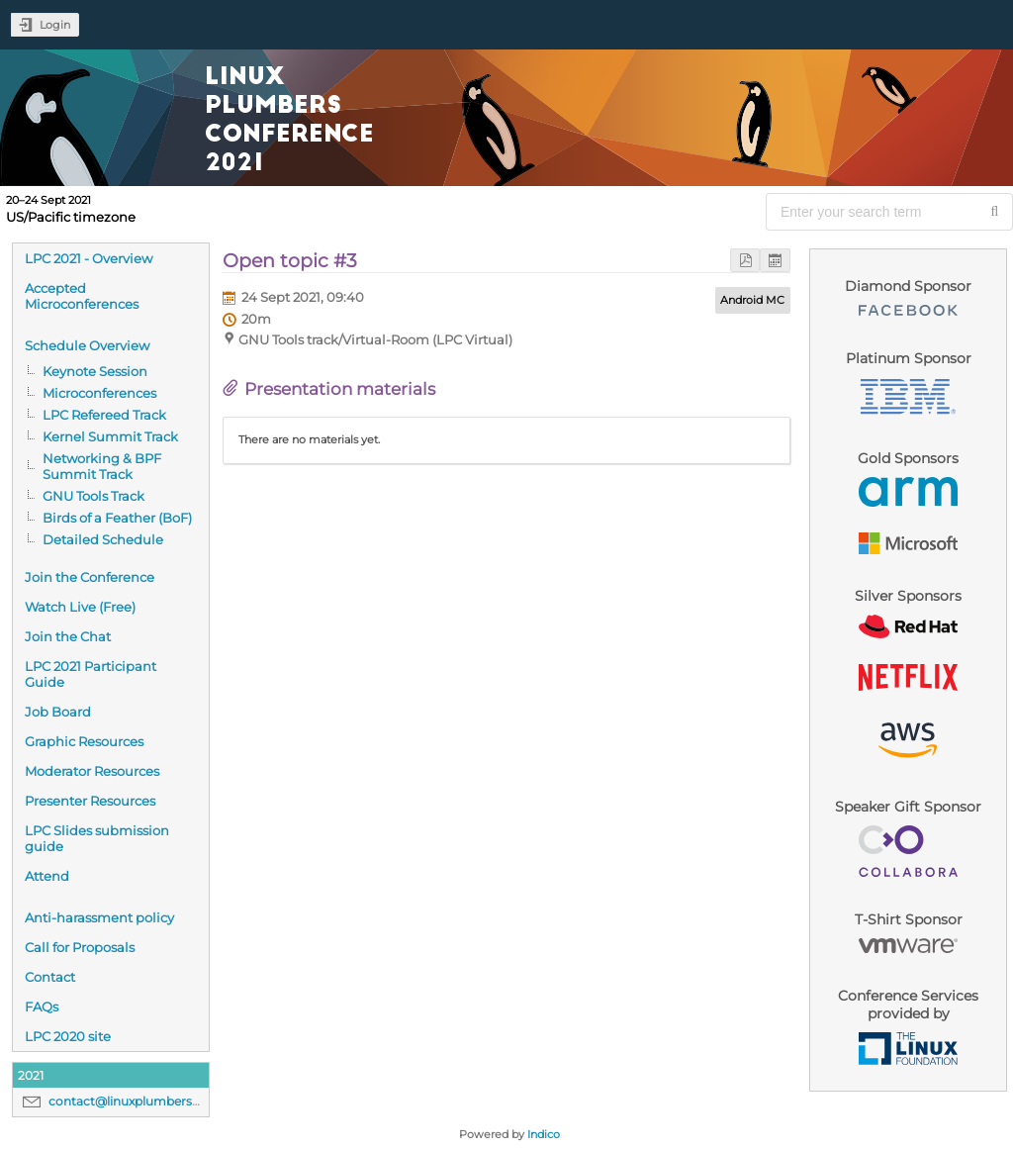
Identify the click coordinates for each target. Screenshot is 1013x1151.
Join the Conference (89, 577)
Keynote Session (95, 371)
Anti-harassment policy (99, 917)
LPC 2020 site (68, 1036)
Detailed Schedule (103, 539)
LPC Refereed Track (104, 415)
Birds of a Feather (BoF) (117, 518)
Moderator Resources (92, 771)
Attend (47, 876)
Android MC (752, 300)
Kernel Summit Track (110, 436)
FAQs (41, 1006)
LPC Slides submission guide (97, 838)
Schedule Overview (87, 345)
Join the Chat (68, 636)
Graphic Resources (84, 741)
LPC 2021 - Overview (88, 258)
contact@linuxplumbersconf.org (145, 1101)
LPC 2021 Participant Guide (90, 674)
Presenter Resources (90, 801)
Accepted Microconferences (81, 296)
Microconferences (99, 393)
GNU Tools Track (93, 496)
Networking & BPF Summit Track (102, 466)
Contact (50, 977)
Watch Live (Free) (80, 607)
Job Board (58, 711)
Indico (543, 1134)
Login (55, 25)
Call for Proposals (80, 947)
